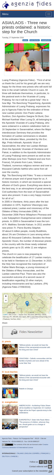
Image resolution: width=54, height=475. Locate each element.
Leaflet (5, 314)
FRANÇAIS (45, 453)
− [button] (6, 301)
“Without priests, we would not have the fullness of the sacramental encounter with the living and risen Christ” (34, 347)
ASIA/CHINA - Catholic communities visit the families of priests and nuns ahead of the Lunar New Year (35, 361)
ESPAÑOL (36, 453)
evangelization (46, 40)
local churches (34, 40)
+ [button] (6, 296)
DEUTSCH (5, 456)
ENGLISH (28, 453)
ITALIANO (20, 453)
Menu (5, 14)
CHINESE (14, 456)
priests (25, 40)
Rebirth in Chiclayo (26, 389)
